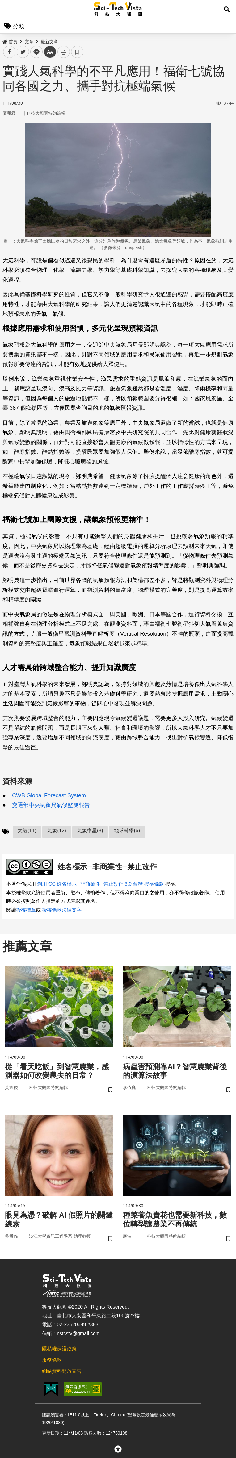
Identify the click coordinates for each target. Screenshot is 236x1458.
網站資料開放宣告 (62, 1371)
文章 (29, 41)
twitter (23, 52)
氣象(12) (56, 830)
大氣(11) (27, 830)
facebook (9, 52)
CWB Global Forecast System (49, 795)
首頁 (9, 41)
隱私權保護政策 (59, 1348)
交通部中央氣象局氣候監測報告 (51, 805)
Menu (9, 9)
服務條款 (52, 1360)
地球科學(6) (127, 830)
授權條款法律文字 (62, 909)
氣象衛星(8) (90, 830)
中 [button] (50, 52)
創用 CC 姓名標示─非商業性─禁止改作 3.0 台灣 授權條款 (100, 884)
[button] (226, 9)
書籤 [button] (77, 52)
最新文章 (49, 41)
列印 (63, 52)
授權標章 (26, 909)
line (34, 52)
